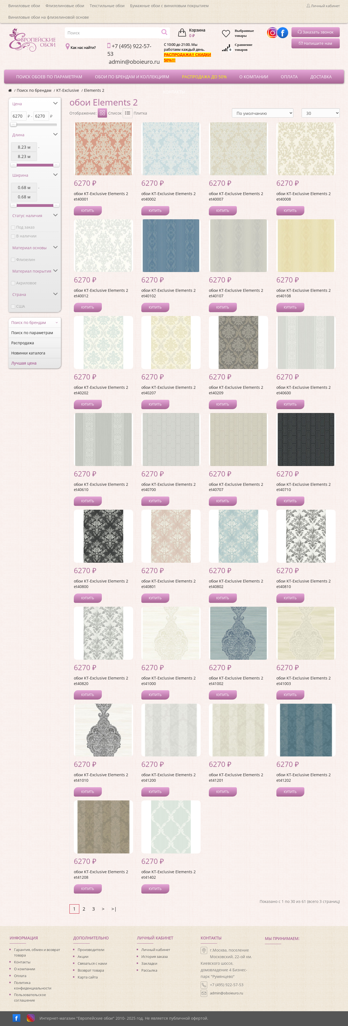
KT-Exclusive (67, 90)
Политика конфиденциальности (32, 985)
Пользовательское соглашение (30, 997)
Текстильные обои (107, 5)
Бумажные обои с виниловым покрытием (169, 5)
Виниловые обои (24, 5)
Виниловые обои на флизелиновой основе (48, 17)
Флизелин (25, 259)
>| (114, 909)
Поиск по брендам (34, 90)
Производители (91, 949)
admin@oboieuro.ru (226, 993)
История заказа (154, 956)
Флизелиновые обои (65, 5)
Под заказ (25, 227)
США (20, 306)
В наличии (26, 236)
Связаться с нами (92, 963)
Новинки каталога (28, 353)
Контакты (22, 962)
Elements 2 (94, 90)
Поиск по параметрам (32, 332)
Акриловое (26, 282)
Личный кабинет (155, 949)
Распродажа (22, 342)
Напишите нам (315, 43)
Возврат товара (91, 970)
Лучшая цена (24, 363)
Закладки (149, 963)
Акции (83, 956)
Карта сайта (88, 977)
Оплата (20, 975)
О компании (24, 968)
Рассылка (149, 970)
